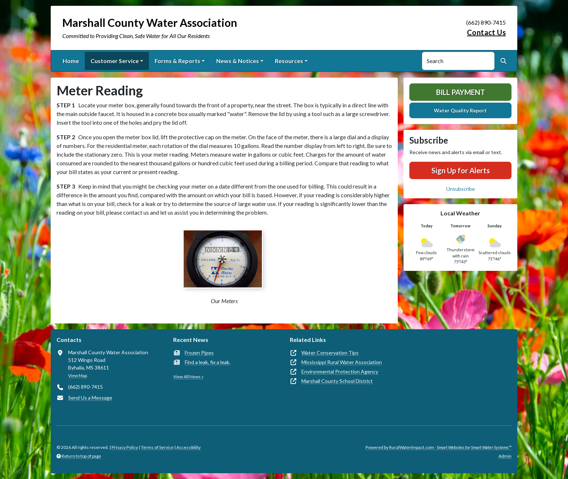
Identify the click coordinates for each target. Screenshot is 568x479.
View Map (77, 375)
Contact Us (486, 32)
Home (71, 60)
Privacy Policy (125, 447)
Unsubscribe (460, 189)
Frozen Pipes (199, 353)
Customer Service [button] (115, 60)
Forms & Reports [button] (177, 60)
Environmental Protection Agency (339, 371)
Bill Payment (460, 92)
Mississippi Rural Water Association (341, 362)
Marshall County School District (337, 381)
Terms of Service (157, 447)
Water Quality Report (460, 110)
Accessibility (188, 447)
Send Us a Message (90, 398)
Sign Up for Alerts (460, 170)
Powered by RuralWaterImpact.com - (438, 447)
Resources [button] (289, 60)
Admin (504, 456)
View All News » (188, 376)
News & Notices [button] (237, 60)
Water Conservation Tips (330, 353)
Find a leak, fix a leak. (207, 362)
